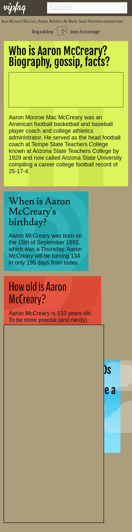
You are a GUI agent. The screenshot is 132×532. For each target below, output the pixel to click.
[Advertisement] (54, 423)
